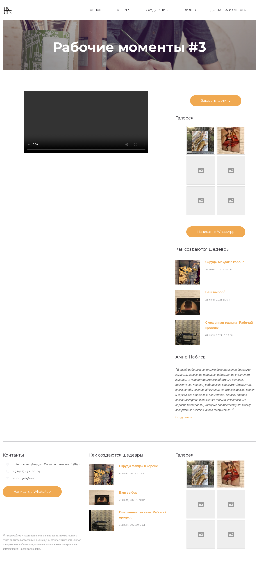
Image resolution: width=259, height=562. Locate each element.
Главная (93, 10)
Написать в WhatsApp (215, 232)
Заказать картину (215, 101)
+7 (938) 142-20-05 (26, 471)
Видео (190, 10)
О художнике (157, 10)
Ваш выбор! (215, 292)
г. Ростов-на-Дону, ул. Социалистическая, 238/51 (46, 464)
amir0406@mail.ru (26, 478)
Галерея (123, 10)
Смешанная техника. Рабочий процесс (229, 325)
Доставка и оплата (228, 10)
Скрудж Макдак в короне (224, 262)
